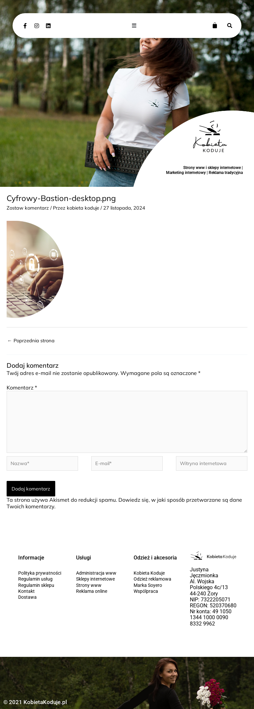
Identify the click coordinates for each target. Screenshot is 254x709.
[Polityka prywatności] (40, 573)
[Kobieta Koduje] (156, 573)
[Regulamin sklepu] (40, 585)
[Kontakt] (40, 591)
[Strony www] (98, 585)
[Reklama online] (98, 591)
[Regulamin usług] (40, 579)
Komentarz (22, 387)
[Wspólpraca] (156, 591)
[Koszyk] (215, 25)
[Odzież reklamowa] (156, 579)
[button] (134, 25)
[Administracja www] (98, 573)
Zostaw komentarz (28, 208)
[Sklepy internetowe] (98, 579)
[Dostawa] (40, 597)
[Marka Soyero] (156, 585)
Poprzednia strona (31, 340)
